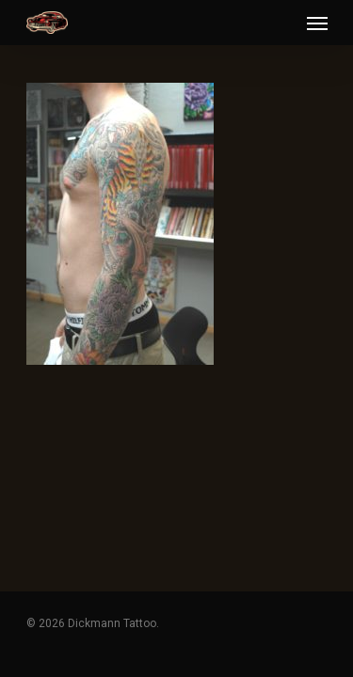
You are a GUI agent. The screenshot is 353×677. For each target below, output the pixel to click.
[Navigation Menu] (317, 22)
